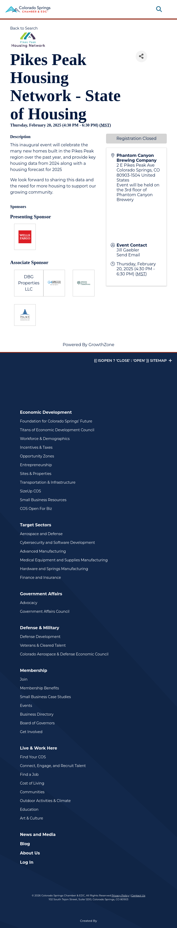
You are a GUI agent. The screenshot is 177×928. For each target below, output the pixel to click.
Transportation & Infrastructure (48, 482)
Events (26, 705)
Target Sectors (35, 524)
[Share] (141, 56)
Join (23, 679)
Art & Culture (31, 818)
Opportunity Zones (37, 456)
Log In (26, 862)
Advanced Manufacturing (43, 551)
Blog (25, 843)
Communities (32, 792)
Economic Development (46, 412)
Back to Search (24, 28)
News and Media (37, 834)
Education (29, 809)
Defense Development (40, 636)
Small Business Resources (43, 500)
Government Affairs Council (44, 611)
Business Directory (36, 714)
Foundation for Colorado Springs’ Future (56, 421)
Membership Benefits (39, 688)
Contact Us (138, 895)
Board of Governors (37, 723)
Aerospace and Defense (41, 533)
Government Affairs (41, 593)
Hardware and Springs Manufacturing (54, 568)
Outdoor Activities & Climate (45, 800)
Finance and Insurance (40, 577)
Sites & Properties (35, 473)
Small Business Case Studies (45, 697)
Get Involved (31, 731)
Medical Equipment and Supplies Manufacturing (64, 560)
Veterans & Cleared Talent (43, 645)
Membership (33, 670)
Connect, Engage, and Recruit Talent (53, 765)
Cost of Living (32, 783)
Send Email (128, 255)
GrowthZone (101, 344)
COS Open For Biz (36, 508)
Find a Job (29, 774)
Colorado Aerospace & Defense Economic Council (64, 654)
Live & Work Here (38, 748)
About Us (30, 853)
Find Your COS (33, 757)
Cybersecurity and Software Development (57, 542)
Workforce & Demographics (45, 438)
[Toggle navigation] (168, 9)
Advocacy (28, 602)
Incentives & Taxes (36, 447)
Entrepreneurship (36, 465)
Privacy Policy (120, 895)
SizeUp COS (30, 491)
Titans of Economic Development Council (57, 430)
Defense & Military (39, 627)
